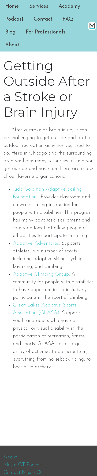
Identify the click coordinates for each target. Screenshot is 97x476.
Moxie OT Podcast (23, 465)
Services (38, 6)
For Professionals (45, 32)
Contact (43, 19)
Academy (69, 6)
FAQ (68, 19)
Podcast (14, 19)
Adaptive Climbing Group (41, 274)
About (12, 45)
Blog (10, 32)
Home (12, 6)
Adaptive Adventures (36, 243)
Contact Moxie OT (24, 472)
